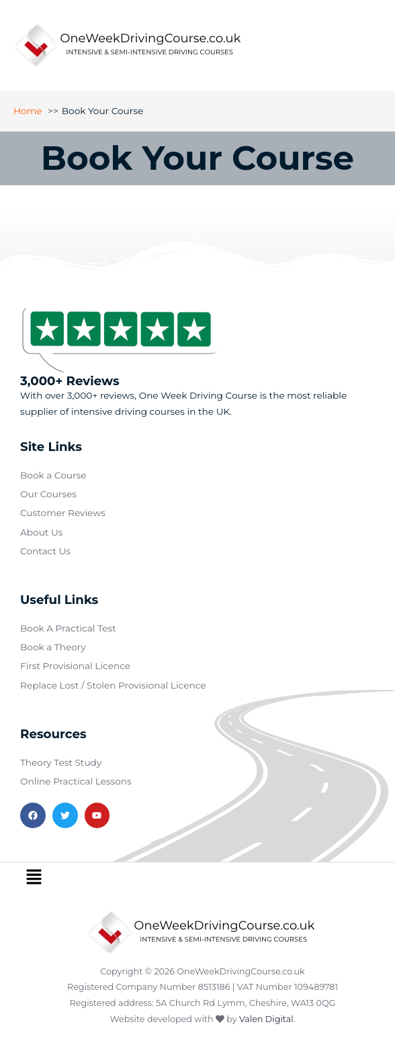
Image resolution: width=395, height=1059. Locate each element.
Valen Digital (266, 1019)
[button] (33, 878)
